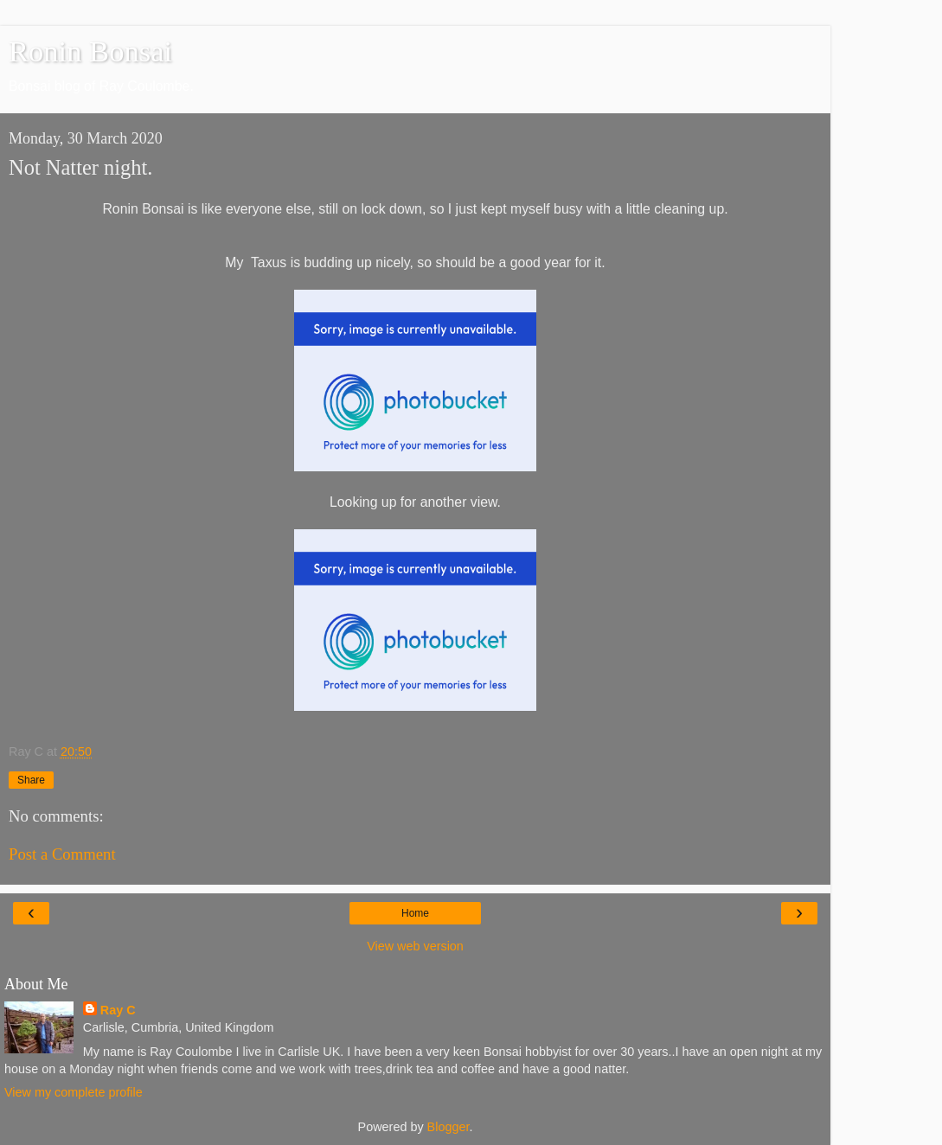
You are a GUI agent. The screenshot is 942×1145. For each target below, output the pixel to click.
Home (415, 913)
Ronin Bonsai (90, 51)
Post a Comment (62, 854)
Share (31, 780)
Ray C (118, 1010)
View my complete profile (73, 1092)
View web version (415, 946)
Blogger (448, 1127)
